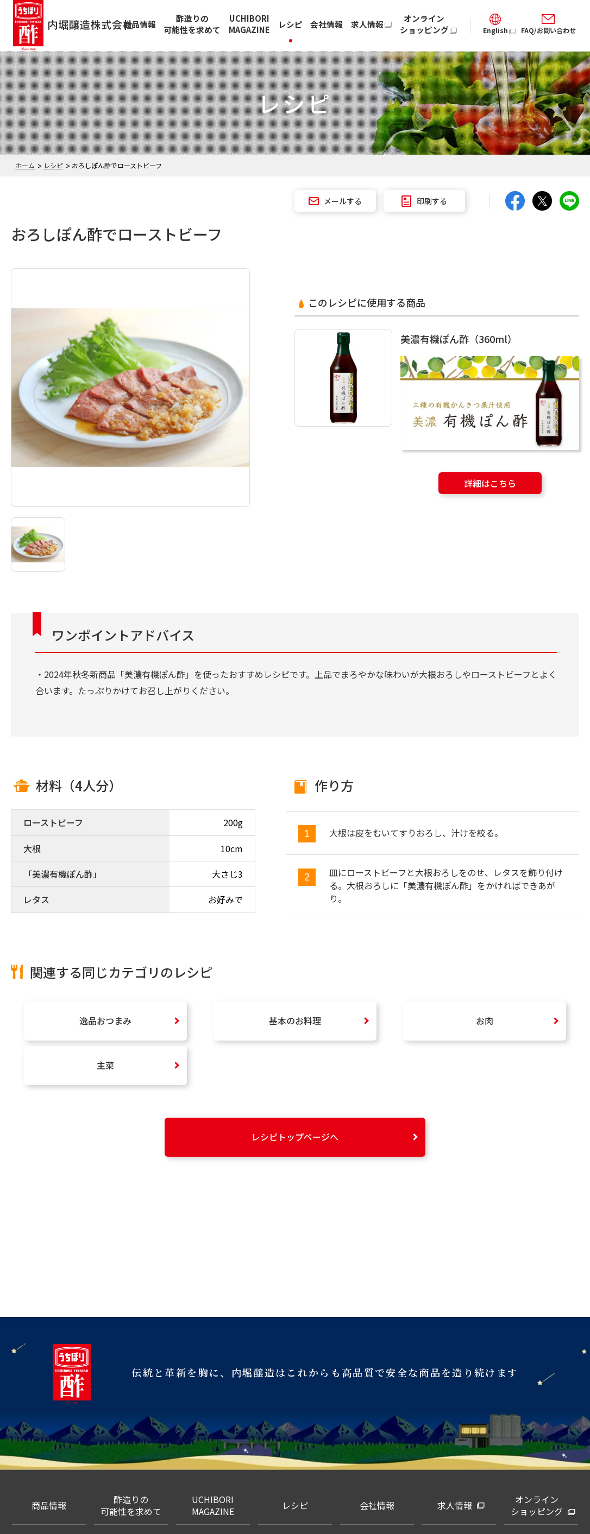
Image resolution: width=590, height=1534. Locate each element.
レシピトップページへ (295, 1136)
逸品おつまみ (105, 1020)
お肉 (484, 1020)
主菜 (105, 1065)
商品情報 (139, 24)
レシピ (290, 24)
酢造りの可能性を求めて (192, 23)
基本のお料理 (295, 1020)
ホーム (25, 165)
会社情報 (326, 24)
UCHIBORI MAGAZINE (249, 23)
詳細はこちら (490, 483)
